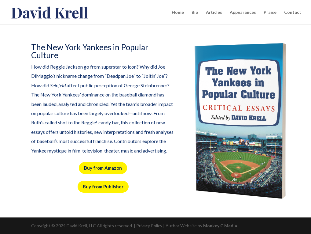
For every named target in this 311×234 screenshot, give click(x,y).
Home (178, 12)
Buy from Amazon (103, 168)
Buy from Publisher (103, 186)
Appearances (243, 12)
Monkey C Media (220, 225)
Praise (270, 12)
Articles (214, 12)
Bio (195, 12)
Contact (292, 12)
